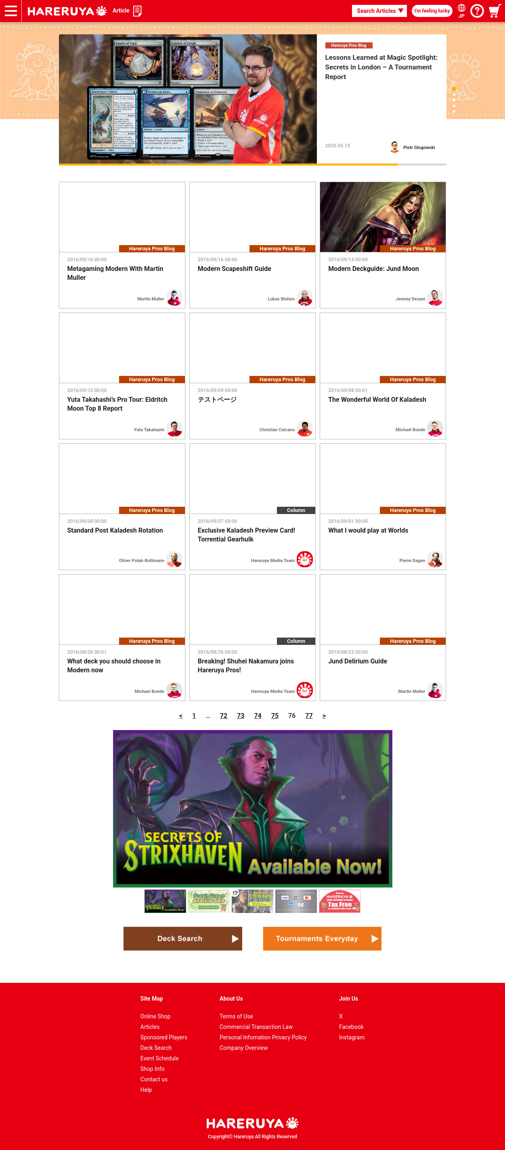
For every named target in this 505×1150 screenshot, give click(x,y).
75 (275, 716)
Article (121, 10)
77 (308, 716)
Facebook (351, 1027)
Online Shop (155, 1016)
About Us (231, 998)
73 (240, 716)
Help (146, 1090)
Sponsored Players (163, 1037)
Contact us (154, 1079)
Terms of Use (236, 1016)
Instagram (352, 1037)
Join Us (348, 998)
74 (257, 716)
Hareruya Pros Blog (349, 45)
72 (223, 716)
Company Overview (244, 1048)
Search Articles (376, 11)
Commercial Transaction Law (256, 1027)
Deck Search (156, 1048)
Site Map (151, 998)
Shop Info (152, 1069)
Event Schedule (159, 1058)
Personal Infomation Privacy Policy (263, 1037)
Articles (150, 1027)
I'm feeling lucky (432, 11)
